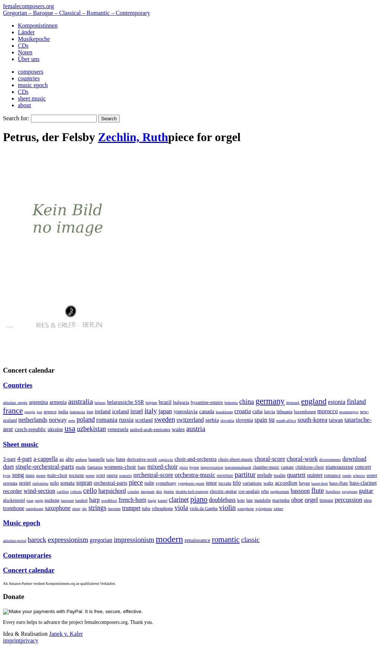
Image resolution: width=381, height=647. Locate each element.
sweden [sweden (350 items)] (164, 419)
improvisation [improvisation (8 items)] (212, 467)
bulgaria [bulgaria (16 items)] (181, 402)
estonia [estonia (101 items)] (336, 401)
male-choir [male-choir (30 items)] (57, 475)
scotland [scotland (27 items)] (144, 420)
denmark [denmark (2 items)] (293, 403)
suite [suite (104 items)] (149, 483)
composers (30, 71)
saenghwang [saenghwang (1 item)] (34, 509)
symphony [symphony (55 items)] (166, 483)
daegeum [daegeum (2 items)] (147, 492)
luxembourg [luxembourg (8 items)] (305, 411)
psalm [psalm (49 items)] (280, 475)
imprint (11, 640)
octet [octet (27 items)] (100, 475)
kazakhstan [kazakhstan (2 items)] (224, 412)
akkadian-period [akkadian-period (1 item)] (14, 541)
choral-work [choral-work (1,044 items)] (302, 458)
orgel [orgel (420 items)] (311, 499)
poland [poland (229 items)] (86, 419)
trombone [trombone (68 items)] (13, 508)
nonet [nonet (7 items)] (90, 475)
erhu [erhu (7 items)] (265, 491)
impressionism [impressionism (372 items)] (134, 540)
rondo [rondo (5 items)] (346, 476)
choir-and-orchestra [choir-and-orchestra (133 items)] (196, 459)
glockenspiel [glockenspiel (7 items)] (14, 500)
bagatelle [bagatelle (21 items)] (97, 459)
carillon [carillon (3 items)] (63, 492)
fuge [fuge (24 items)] (142, 467)
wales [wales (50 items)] (178, 429)
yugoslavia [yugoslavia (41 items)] (186, 411)
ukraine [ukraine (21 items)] (55, 429)
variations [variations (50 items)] (252, 483)
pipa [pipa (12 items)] (368, 500)
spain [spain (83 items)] (260, 420)
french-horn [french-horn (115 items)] (132, 500)
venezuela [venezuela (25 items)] (118, 429)
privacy (29, 640)
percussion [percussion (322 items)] (348, 499)
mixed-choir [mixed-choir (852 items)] (162, 466)
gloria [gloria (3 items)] (183, 467)
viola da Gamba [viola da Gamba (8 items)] (204, 508)
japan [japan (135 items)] (165, 411)
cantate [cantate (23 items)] (287, 467)
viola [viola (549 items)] (181, 507)
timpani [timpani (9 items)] (326, 500)
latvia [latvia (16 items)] (269, 411)
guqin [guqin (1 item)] (39, 500)
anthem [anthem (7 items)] (81, 459)
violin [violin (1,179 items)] (227, 507)
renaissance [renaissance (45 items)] (197, 540)
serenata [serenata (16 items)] (10, 483)
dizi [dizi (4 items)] (159, 491)
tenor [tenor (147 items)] (211, 483)
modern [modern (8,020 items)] (169, 539)
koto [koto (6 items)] (240, 500)
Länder (26, 32)
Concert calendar (29, 570)
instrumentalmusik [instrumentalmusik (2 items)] (238, 467)
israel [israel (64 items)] (136, 411)
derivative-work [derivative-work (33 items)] (142, 459)
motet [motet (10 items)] (41, 475)
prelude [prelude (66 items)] (264, 475)
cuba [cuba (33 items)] (257, 411)
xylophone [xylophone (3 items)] (263, 509)
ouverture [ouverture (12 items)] (225, 475)
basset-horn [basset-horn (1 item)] (319, 483)
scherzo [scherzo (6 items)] (359, 475)
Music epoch (21, 523)
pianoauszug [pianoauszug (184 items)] (339, 467)
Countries (17, 385)
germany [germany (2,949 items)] (270, 401)
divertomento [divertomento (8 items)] (330, 459)
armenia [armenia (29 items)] (58, 402)
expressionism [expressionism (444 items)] (68, 540)
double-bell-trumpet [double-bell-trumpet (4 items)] (192, 491)
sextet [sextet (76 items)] (25, 483)
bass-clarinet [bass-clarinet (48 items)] (363, 483)
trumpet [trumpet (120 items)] (131, 508)
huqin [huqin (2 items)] (152, 500)
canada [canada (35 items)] (206, 411)
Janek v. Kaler (66, 634)
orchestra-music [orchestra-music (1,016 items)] (195, 474)
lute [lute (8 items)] (249, 500)
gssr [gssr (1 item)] (39, 412)
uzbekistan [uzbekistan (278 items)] (91, 429)
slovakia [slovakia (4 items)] (227, 420)
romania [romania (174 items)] (107, 419)
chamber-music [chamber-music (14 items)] (266, 467)
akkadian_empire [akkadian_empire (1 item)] (15, 403)
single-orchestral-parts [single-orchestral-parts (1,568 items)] (45, 466)
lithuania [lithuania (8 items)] (284, 411)
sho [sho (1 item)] (84, 509)
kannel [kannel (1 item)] (162, 500)
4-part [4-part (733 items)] (24, 458)
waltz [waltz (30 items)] (268, 483)
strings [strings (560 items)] (97, 507)
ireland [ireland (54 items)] (103, 411)
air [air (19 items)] (61, 459)
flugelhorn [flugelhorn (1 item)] (333, 492)
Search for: (16, 118)
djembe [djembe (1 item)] (169, 492)
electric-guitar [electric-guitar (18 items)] (223, 491)
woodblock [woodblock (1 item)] (109, 500)
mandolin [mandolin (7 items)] (262, 500)
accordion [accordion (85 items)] (286, 482)
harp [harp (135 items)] (94, 500)
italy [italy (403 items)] (150, 411)
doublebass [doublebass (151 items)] (222, 500)
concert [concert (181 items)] (363, 467)
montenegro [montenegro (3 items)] (349, 411)
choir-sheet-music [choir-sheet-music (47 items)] (235, 459)
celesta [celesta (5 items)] (76, 491)
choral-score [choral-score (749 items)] (269, 458)
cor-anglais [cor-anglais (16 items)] (249, 491)
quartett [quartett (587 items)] (296, 474)
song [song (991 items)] (18, 474)
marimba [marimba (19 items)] (281, 500)
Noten (25, 52)
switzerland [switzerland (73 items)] (190, 420)
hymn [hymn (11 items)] (194, 467)
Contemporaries (27, 555)
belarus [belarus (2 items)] (100, 403)
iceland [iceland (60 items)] (120, 411)
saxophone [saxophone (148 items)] (58, 508)
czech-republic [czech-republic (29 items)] (30, 429)
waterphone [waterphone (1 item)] (245, 509)
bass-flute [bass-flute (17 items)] (338, 483)
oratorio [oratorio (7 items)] (125, 475)
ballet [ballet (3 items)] (110, 460)
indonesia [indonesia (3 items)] (77, 411)
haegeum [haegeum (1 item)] (67, 500)
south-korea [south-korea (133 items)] (312, 419)
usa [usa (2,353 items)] (69, 428)
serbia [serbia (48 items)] (212, 420)
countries (29, 78)
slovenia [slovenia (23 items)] (244, 420)
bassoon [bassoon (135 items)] (300, 491)
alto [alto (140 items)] (69, 459)
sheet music (32, 98)
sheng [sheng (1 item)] (76, 509)
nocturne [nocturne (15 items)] (76, 475)
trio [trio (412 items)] (237, 482)
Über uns (28, 59)
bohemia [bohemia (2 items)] (231, 403)
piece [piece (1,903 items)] (136, 482)
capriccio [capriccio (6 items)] (166, 459)
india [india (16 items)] (63, 411)
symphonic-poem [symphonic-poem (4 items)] (191, 483)
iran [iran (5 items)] (89, 411)
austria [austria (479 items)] (195, 429)
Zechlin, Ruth (133, 137)
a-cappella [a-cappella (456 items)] (45, 459)
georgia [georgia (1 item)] (30, 412)
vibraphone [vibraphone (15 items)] (162, 508)
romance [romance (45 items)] (332, 475)
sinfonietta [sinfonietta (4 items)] (40, 483)
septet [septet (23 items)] (371, 475)
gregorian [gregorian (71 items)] (101, 540)
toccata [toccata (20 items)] (224, 483)
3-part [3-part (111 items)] (9, 459)
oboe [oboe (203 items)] (297, 499)
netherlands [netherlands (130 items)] (32, 419)
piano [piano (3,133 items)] (198, 499)
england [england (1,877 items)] (313, 401)
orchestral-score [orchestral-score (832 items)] (153, 474)
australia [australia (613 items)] (80, 401)
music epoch (33, 85)
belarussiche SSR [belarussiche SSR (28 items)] (125, 402)
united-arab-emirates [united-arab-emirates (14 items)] (150, 429)
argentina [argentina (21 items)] (38, 402)
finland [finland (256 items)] (356, 401)
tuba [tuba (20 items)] (146, 508)
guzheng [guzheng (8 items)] (52, 500)
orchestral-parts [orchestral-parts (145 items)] (110, 483)
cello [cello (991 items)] (90, 490)
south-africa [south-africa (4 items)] (286, 420)
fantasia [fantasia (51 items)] (95, 467)
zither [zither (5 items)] (278, 508)
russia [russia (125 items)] (126, 419)
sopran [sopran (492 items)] (84, 482)
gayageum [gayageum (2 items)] (350, 492)
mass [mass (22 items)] (30, 475)
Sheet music (20, 444)
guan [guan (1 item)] (29, 500)
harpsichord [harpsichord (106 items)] (112, 491)
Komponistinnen (38, 25)
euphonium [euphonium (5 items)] (279, 491)
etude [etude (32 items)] (81, 467)
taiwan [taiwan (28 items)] (336, 420)
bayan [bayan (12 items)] (304, 483)
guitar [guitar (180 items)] (366, 490)
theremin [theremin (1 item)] (114, 509)
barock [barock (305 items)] (37, 540)
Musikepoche (34, 39)
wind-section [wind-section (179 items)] (39, 490)
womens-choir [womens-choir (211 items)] (120, 467)
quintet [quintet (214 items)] (315, 475)
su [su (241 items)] (272, 419)
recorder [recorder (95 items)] (12, 491)
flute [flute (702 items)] (317, 490)
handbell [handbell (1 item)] (81, 500)
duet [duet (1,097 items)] (8, 466)
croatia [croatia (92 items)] (242, 411)
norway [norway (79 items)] (58, 420)
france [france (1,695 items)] (13, 410)
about (24, 105)
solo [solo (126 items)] (54, 483)
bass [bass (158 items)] (120, 459)
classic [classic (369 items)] (250, 540)
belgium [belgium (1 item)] (151, 403)
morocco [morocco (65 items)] (327, 411)
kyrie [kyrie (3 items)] (6, 476)
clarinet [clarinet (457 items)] (179, 499)
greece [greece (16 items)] (50, 411)
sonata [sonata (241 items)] (67, 482)
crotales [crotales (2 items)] (133, 492)
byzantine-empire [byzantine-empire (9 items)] (207, 402)
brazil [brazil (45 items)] (165, 402)
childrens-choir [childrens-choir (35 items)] (309, 467)
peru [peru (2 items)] (71, 420)
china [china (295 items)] (246, 401)
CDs (23, 45)
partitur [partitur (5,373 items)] (245, 474)
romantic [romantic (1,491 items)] (226, 539)
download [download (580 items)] (354, 458)
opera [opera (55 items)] (112, 475)
